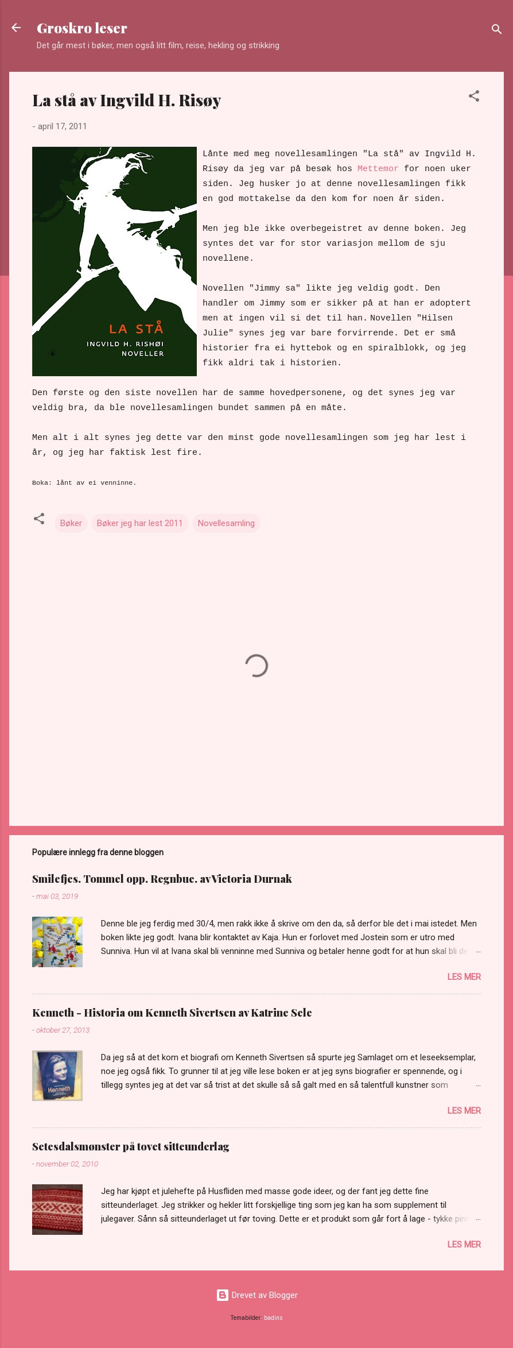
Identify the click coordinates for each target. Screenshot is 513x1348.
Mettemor (378, 169)
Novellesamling (226, 523)
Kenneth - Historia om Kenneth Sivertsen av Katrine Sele (172, 1012)
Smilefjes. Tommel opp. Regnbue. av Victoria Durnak (162, 879)
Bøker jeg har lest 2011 (140, 523)
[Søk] (497, 31)
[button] (474, 98)
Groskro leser (82, 27)
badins (273, 1318)
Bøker (71, 523)
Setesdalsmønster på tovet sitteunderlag (131, 1146)
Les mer (464, 977)
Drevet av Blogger (257, 1295)
